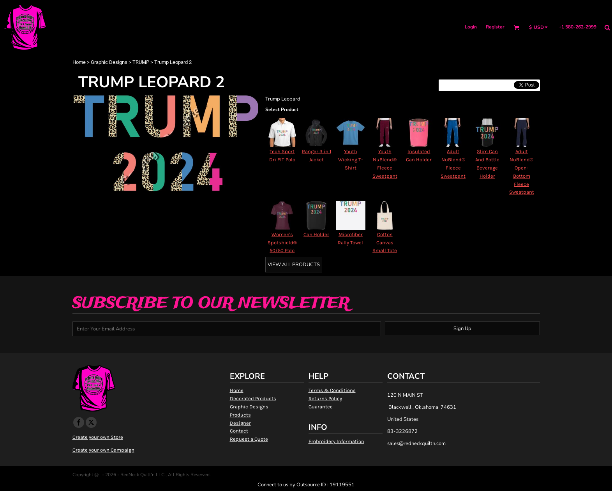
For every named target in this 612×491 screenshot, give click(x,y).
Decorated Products (253, 398)
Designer (240, 423)
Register (495, 27)
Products (240, 415)
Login (471, 27)
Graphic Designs (109, 62)
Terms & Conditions (332, 390)
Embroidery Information (336, 441)
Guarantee (321, 407)
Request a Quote (249, 439)
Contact (239, 431)
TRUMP (140, 62)
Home (79, 62)
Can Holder (316, 234)
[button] (516, 27)
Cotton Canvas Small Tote (384, 242)
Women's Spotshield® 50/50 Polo (282, 242)
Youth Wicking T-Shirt (350, 159)
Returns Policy (325, 398)
